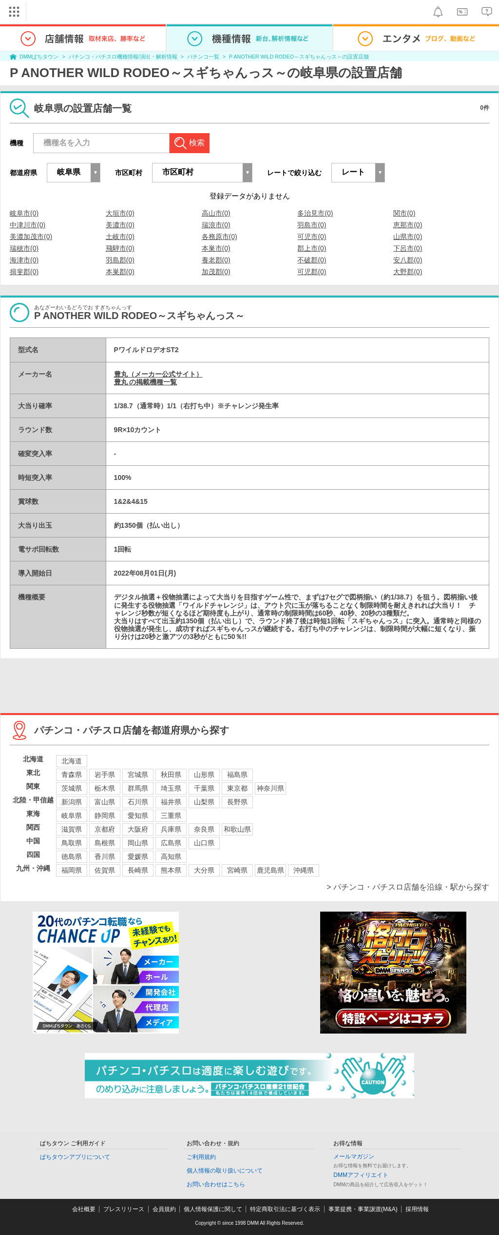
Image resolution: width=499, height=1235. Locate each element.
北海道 (71, 761)
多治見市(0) (315, 213)
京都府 (105, 829)
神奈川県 (270, 788)
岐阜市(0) (24, 213)
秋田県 (171, 774)
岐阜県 (71, 815)
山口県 (204, 843)
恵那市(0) (407, 224)
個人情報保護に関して (213, 1209)
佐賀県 (105, 870)
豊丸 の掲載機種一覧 (145, 382)
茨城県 (71, 788)
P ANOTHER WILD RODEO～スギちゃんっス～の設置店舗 (299, 57)
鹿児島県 (270, 870)
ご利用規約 (201, 1157)
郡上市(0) (311, 248)
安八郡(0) (407, 260)
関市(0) (404, 213)
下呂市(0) (407, 248)
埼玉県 (171, 788)
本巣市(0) (216, 248)
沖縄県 (303, 870)
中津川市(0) (27, 224)
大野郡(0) (407, 271)
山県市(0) (407, 236)
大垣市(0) (120, 213)
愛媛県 (138, 856)
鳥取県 (71, 843)
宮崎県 (237, 870)
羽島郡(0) (120, 260)
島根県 (105, 843)
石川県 (138, 802)
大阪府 (138, 829)
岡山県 (138, 843)
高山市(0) (216, 213)
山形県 (204, 774)
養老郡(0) (216, 260)
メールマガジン (353, 1156)
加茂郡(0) (216, 271)
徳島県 (71, 856)
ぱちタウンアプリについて (75, 1157)
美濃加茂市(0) (31, 236)
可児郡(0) (311, 271)
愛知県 (138, 815)
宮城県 (138, 774)
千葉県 (204, 788)
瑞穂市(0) (24, 248)
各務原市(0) (219, 236)
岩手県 (105, 774)
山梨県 (204, 802)
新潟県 (71, 802)
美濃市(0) (120, 224)
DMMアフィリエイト (360, 1175)
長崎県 (138, 870)
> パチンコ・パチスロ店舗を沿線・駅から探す (407, 887)
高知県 (171, 856)
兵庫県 (171, 829)
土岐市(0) (120, 236)
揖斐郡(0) (24, 271)
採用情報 (417, 1209)
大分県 (204, 870)
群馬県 (138, 788)
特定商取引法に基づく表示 (285, 1209)
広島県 (171, 843)
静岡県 (105, 815)
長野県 (237, 802)
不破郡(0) (311, 260)
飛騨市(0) (120, 248)
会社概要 (84, 1209)
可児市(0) (311, 236)
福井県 (171, 802)
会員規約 (164, 1209)
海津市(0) (24, 260)
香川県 (105, 856)
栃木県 (105, 788)
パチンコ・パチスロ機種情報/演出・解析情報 (123, 57)
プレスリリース (123, 1209)
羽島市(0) (311, 224)
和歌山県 (237, 829)
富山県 (105, 802)
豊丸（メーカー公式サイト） (158, 374)
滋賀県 (71, 829)
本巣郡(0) (120, 271)
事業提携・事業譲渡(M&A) (363, 1209)
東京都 (237, 788)
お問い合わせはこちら (216, 1184)
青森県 (71, 774)
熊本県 (171, 870)
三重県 (171, 815)
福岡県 (71, 870)
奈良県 (204, 829)
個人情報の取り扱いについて (225, 1170)
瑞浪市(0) (216, 224)
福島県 (237, 774)
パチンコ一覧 (203, 57)
